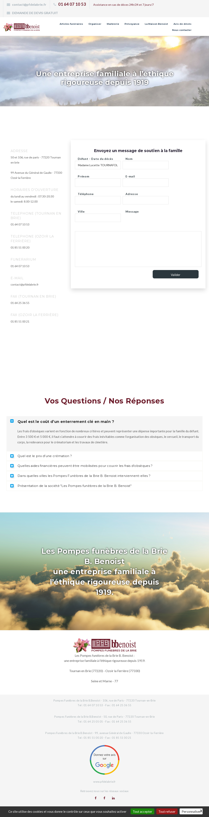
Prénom (83, 175)
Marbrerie (113, 23)
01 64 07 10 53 (72, 4)
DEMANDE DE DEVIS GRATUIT (35, 13)
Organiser (94, 23)
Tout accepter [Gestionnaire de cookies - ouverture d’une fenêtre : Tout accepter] (142, 811)
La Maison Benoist (156, 23)
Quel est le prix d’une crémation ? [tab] (41, 456)
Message (132, 210)
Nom (129, 157)
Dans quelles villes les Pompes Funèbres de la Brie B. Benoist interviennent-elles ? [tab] (80, 476)
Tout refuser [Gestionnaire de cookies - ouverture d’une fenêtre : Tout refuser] (167, 811)
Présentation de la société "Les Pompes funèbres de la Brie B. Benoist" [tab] (70, 486)
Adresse (132, 193)
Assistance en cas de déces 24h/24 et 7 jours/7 (123, 4)
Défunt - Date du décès (95, 157)
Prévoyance (132, 23)
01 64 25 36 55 (20, 303)
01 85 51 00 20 (20, 247)
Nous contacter (181, 30)
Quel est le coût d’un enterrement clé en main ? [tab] (62, 421)
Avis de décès (182, 23)
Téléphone (86, 193)
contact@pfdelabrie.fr (29, 4)
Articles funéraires (71, 23)
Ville (81, 210)
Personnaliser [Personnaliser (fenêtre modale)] (191, 811)
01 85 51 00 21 (20, 321)
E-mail (130, 175)
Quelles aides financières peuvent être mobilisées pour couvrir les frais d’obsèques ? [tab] (81, 466)
